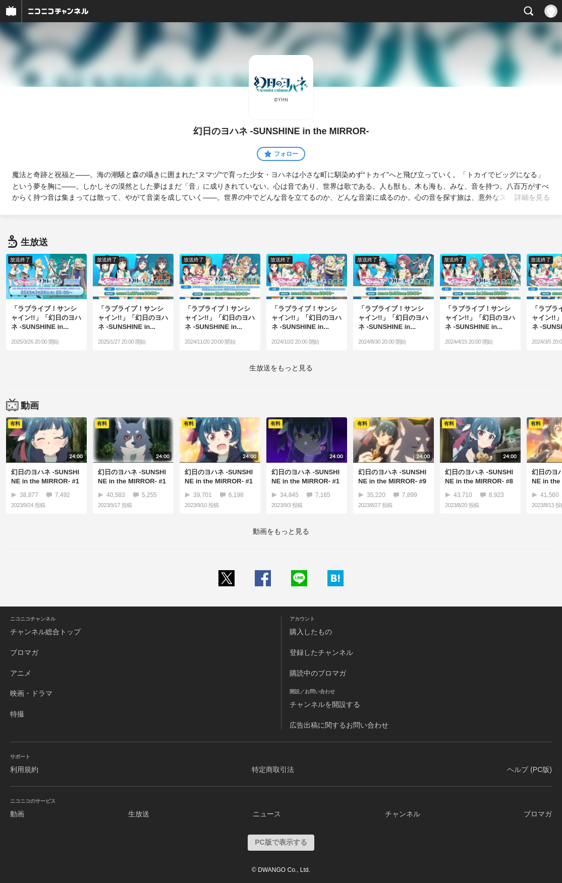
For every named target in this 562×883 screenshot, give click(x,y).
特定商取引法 (273, 769)
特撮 (17, 714)
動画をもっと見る (281, 531)
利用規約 (24, 769)
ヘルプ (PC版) (529, 769)
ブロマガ (24, 652)
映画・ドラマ (31, 693)
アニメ (20, 673)
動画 (17, 814)
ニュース (267, 814)
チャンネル (402, 814)
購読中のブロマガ (318, 673)
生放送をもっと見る (281, 368)
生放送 (138, 814)
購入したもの (311, 632)
